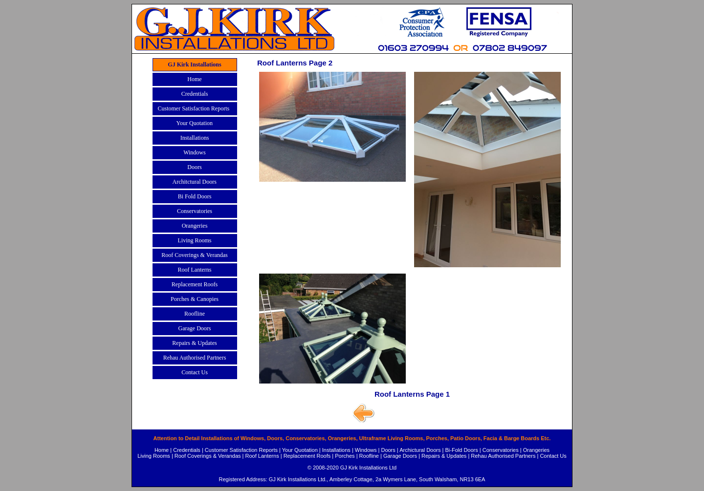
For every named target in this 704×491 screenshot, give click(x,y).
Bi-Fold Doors (461, 450)
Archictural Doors (419, 450)
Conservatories (501, 450)
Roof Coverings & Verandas (208, 456)
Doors (388, 450)
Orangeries (536, 450)
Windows (366, 450)
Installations (336, 450)
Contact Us (553, 456)
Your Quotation (300, 450)
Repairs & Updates (443, 456)
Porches (344, 456)
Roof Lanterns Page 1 (412, 394)
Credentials (186, 450)
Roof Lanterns (262, 456)
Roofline (369, 456)
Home (161, 450)
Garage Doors (400, 456)
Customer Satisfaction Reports (241, 450)
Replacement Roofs (307, 456)
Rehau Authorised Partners (503, 456)
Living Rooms (153, 456)
